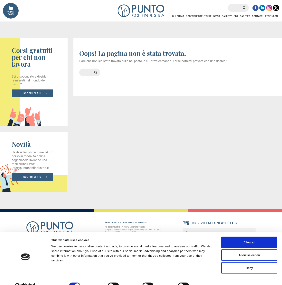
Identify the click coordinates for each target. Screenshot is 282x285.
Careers (245, 16)
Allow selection (249, 246)
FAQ (236, 16)
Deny (249, 259)
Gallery (227, 16)
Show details (205, 277)
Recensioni (271, 16)
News (216, 16)
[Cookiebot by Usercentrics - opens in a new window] (25, 277)
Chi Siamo (178, 16)
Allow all (249, 233)
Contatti (257, 16)
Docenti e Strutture (198, 16)
